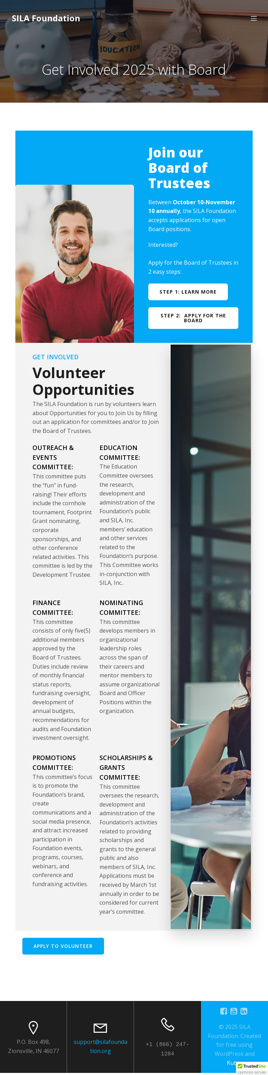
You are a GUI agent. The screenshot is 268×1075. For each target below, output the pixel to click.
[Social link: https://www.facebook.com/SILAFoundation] (224, 1013)
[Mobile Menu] (254, 19)
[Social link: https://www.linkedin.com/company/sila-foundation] (245, 1013)
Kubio (234, 1065)
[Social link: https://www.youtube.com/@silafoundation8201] (235, 1013)
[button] (252, 1068)
